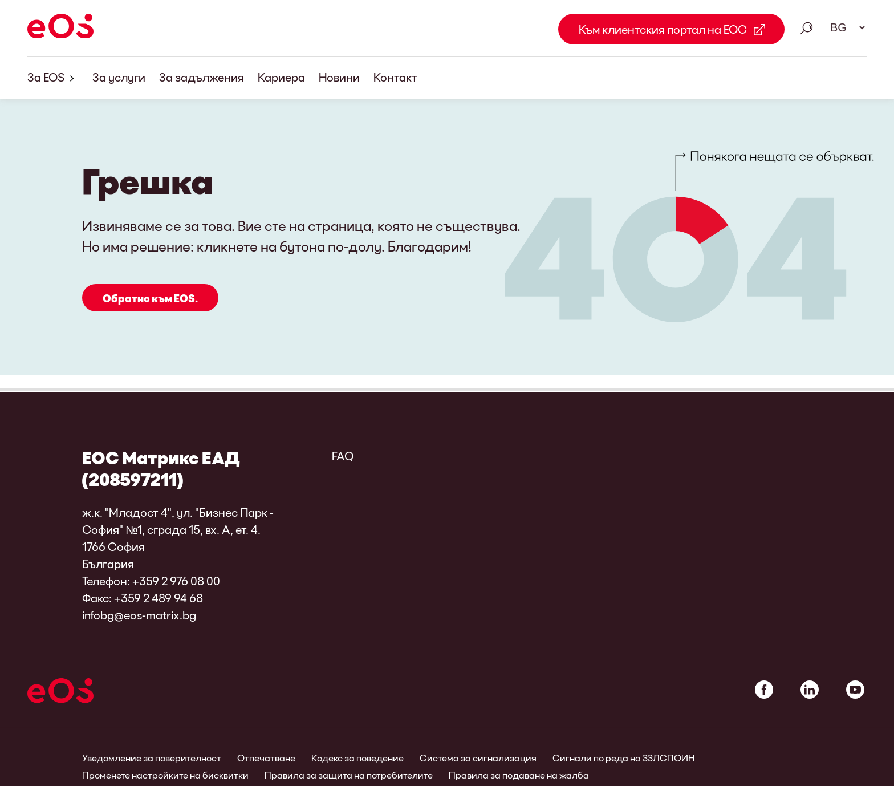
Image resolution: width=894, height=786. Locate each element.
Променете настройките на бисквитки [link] (165, 774)
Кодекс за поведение (357, 757)
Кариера (281, 77)
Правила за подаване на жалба (519, 774)
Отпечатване (266, 757)
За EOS (53, 78)
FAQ (342, 456)
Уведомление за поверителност (151, 757)
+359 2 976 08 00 (176, 581)
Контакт (395, 77)
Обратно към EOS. (150, 299)
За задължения (201, 77)
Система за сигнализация (478, 757)
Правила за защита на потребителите (349, 774)
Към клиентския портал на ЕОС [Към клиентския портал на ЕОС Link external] (663, 29)
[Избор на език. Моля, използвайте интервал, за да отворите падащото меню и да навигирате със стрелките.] (844, 27)
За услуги (118, 77)
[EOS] (60, 28)
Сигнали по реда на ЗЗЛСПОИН (623, 757)
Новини (339, 77)
